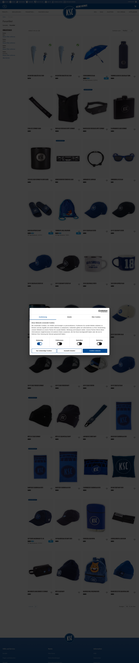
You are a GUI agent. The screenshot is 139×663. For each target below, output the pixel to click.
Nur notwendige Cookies (44, 350)
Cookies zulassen (95, 350)
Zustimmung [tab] (43, 317)
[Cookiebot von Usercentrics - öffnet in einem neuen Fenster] (99, 311)
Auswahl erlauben (69, 350)
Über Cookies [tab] (96, 317)
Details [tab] (69, 317)
